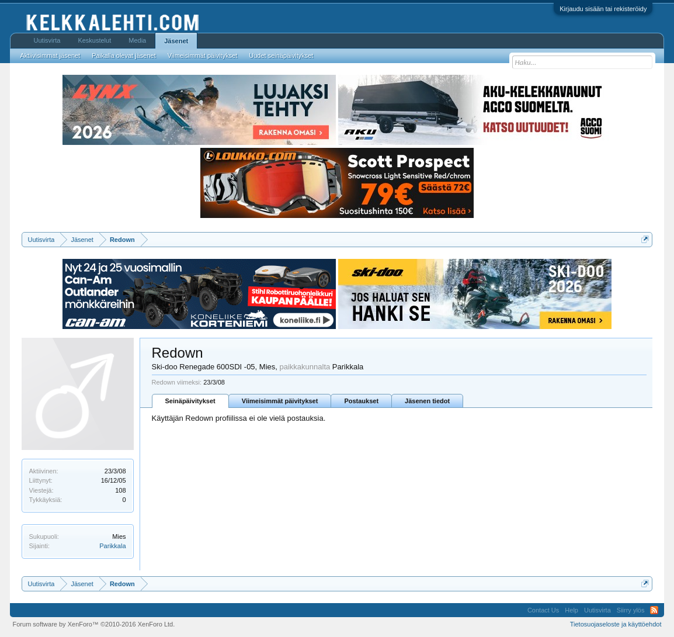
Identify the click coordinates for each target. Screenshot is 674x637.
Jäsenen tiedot (427, 400)
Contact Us (543, 610)
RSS (654, 610)
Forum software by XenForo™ (94, 624)
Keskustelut (94, 40)
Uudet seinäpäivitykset (281, 55)
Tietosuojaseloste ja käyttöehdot (616, 624)
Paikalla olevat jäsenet (123, 55)
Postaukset (361, 400)
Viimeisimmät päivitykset (280, 400)
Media (137, 40)
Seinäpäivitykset (190, 400)
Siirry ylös (631, 610)
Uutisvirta (47, 40)
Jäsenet (176, 40)
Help (571, 610)
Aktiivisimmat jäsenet (50, 55)
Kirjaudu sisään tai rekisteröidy (603, 8)
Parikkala (112, 545)
